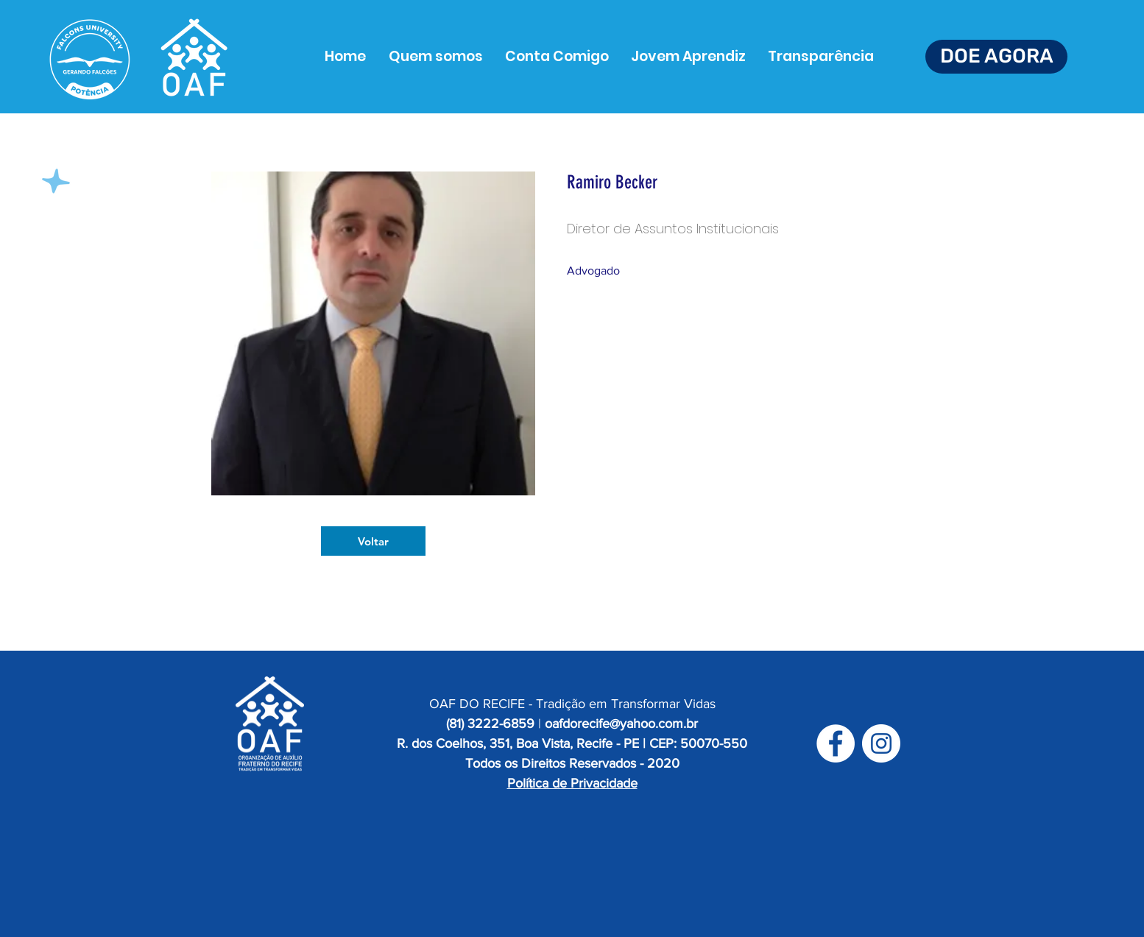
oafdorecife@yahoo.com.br (621, 723)
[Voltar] (373, 541)
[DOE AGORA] (996, 57)
